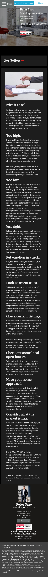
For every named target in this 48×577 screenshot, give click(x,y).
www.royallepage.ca (9, 545)
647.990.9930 (30, 16)
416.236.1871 (29, 18)
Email (22, 20)
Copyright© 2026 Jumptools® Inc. (11, 571)
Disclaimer (30, 545)
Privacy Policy (21, 545)
